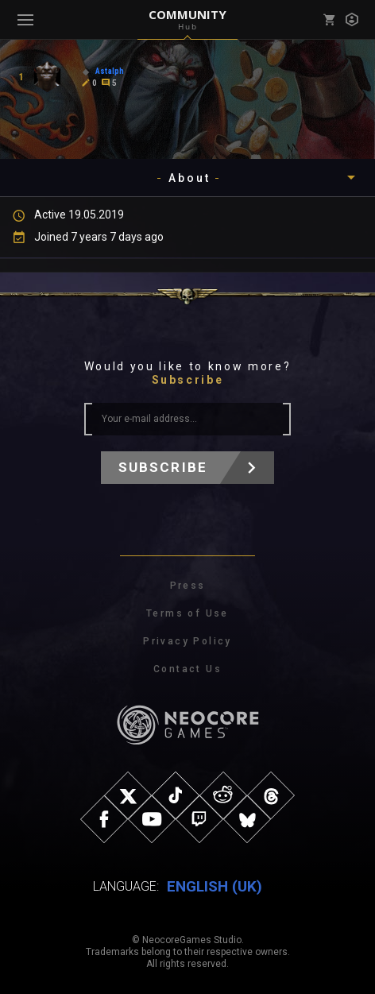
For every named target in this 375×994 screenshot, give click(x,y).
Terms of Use (187, 613)
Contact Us (187, 669)
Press (188, 585)
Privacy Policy (187, 641)
